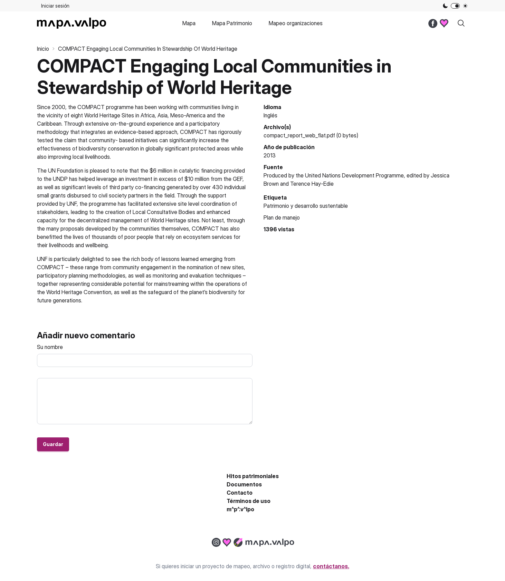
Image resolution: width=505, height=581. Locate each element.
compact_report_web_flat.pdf (299, 135)
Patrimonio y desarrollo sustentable (306, 205)
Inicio (43, 48)
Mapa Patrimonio (232, 23)
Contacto (239, 492)
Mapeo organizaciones (296, 23)
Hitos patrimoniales (253, 476)
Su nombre (50, 346)
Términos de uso (248, 500)
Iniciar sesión (55, 6)
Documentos (244, 484)
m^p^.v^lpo (240, 509)
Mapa (189, 23)
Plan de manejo (282, 217)
